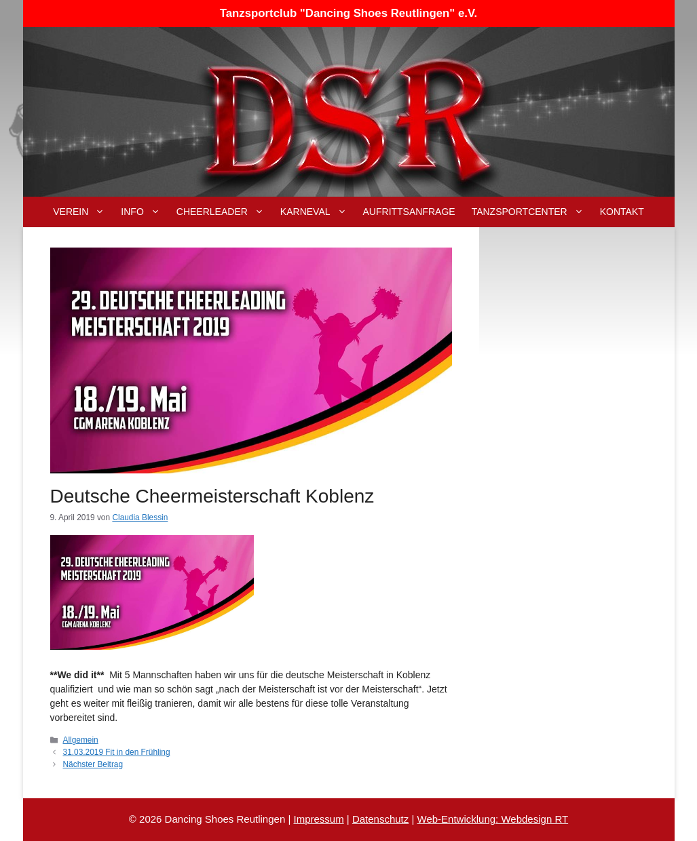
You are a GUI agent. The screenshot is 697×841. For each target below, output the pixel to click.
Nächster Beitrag (93, 764)
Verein (83, 212)
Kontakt (622, 211)
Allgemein (80, 740)
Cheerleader (224, 212)
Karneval (317, 212)
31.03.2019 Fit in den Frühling (116, 752)
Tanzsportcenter (532, 212)
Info (144, 212)
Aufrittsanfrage (409, 211)
